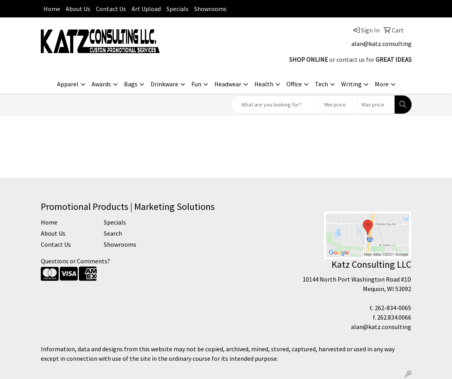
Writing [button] (351, 84)
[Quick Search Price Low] (339, 104)
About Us (78, 9)
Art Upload (146, 9)
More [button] (382, 84)
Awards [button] (101, 84)
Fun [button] (196, 84)
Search (113, 233)
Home (52, 9)
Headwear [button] (227, 84)
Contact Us (111, 9)
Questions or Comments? (75, 261)
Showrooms (210, 9)
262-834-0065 (393, 308)
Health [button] (263, 84)
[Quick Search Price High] (376, 104)
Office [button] (294, 84)
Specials (177, 9)
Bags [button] (130, 84)
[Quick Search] (275, 104)
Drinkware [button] (164, 84)
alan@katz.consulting (381, 44)
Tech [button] (321, 84)
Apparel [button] (67, 84)
